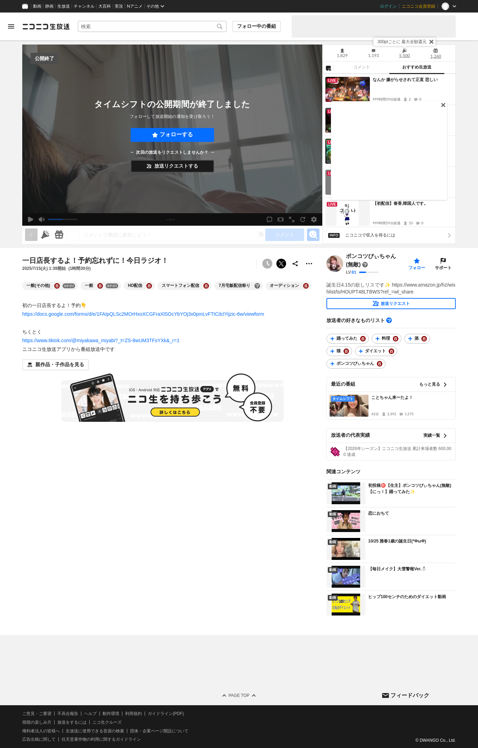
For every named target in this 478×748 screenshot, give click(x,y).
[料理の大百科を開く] (395, 338)
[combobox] (152, 26)
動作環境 (111, 713)
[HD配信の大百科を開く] (149, 286)
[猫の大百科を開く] (346, 351)
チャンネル (84, 6)
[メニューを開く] (11, 26)
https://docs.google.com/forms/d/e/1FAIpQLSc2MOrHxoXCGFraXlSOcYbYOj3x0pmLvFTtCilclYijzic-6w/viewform (143, 314)
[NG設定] (328, 68)
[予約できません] (267, 263)
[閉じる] (431, 42)
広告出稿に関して (39, 739)
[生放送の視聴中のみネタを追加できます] (31, 234)
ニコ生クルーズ (107, 722)
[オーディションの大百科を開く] (306, 286)
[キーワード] (152, 26)
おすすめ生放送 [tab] (416, 67)
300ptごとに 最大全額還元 (402, 41)
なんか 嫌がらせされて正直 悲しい (405, 79)
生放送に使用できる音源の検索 (95, 731)
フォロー (416, 267)
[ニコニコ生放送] (46, 26)
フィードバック (409, 695)
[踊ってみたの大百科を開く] (363, 338)
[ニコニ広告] (45, 234)
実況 (119, 6)
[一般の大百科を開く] (100, 286)
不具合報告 (67, 713)
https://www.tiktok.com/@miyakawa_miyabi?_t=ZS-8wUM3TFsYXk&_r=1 (100, 340)
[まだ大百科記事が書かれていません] (365, 264)
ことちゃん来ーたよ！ (392, 397)
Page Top (238, 695)
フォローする (176, 134)
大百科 (104, 6)
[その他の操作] (309, 263)
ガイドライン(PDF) (166, 713)
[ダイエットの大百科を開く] (391, 351)
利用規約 (133, 713)
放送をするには (72, 722)
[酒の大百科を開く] (424, 338)
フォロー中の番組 (256, 26)
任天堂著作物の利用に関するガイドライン (101, 739)
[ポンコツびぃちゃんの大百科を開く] (379, 364)
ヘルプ (90, 713)
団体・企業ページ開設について (159, 731)
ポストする (281, 263)
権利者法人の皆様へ (41, 730)
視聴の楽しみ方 (36, 722)
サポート (443, 267)
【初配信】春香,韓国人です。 (400, 203)
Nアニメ (135, 6)
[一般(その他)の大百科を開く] (57, 286)
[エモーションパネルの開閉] (313, 234)
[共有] (295, 263)
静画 (49, 6)
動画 (37, 6)
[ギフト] (59, 234)
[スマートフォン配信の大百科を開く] (206, 286)
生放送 (63, 6)
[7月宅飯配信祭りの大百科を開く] (257, 286)
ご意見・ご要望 (36, 713)
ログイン (388, 6)
